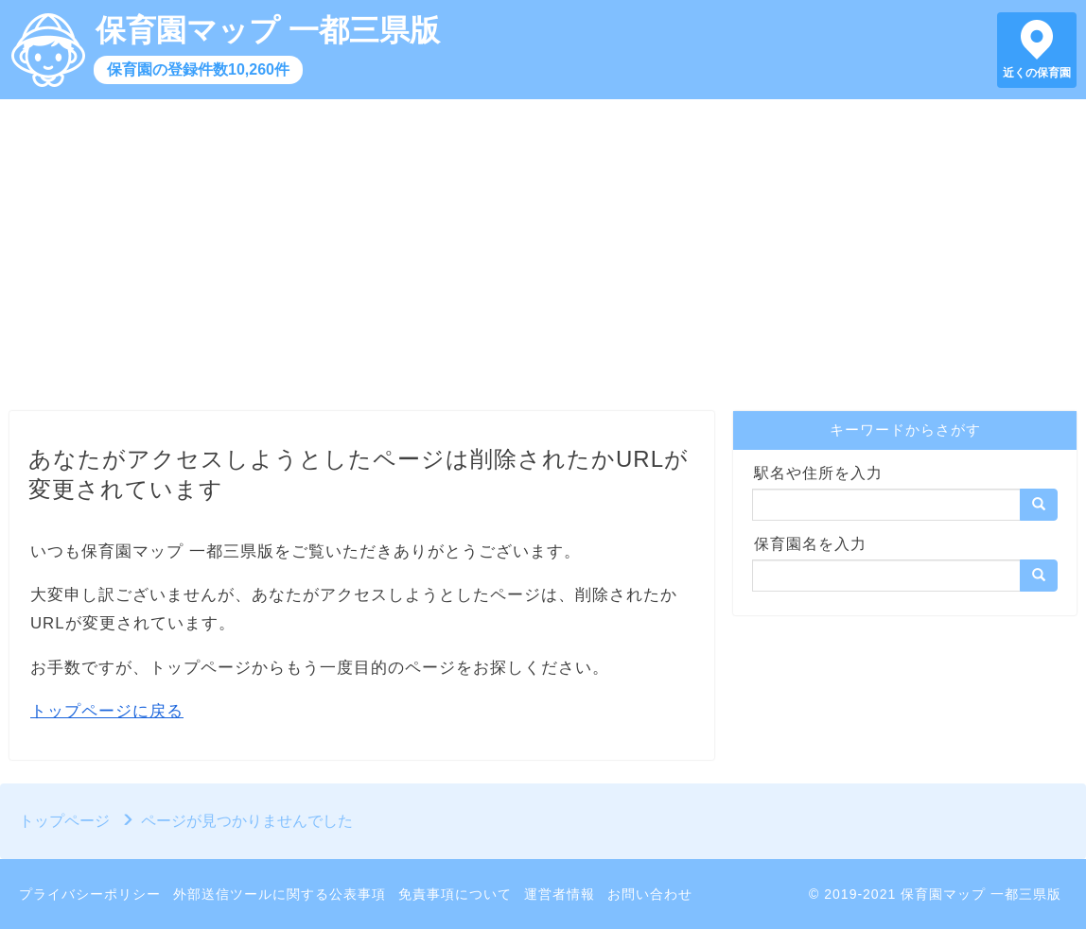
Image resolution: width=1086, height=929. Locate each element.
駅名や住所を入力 (818, 473)
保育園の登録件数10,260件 (198, 69)
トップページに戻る (107, 711)
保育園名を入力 (810, 544)
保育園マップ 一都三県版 (268, 30)
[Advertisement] (543, 260)
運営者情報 (559, 894)
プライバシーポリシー (90, 894)
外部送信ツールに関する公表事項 (279, 894)
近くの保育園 (1037, 72)
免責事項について (455, 894)
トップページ (64, 821)
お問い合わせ (649, 894)
